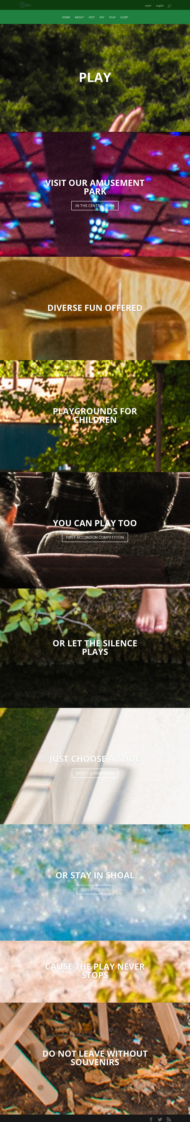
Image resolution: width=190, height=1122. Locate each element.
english (160, 4)
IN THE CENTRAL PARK (94, 203)
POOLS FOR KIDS (95, 887)
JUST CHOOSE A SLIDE (95, 757)
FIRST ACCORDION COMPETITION (95, 535)
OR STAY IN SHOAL (95, 873)
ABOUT (79, 15)
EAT (102, 15)
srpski (148, 4)
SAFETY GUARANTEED (95, 771)
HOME (66, 15)
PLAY (112, 15)
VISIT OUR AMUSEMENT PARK (95, 185)
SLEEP (124, 15)
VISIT (92, 15)
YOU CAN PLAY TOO (95, 521)
